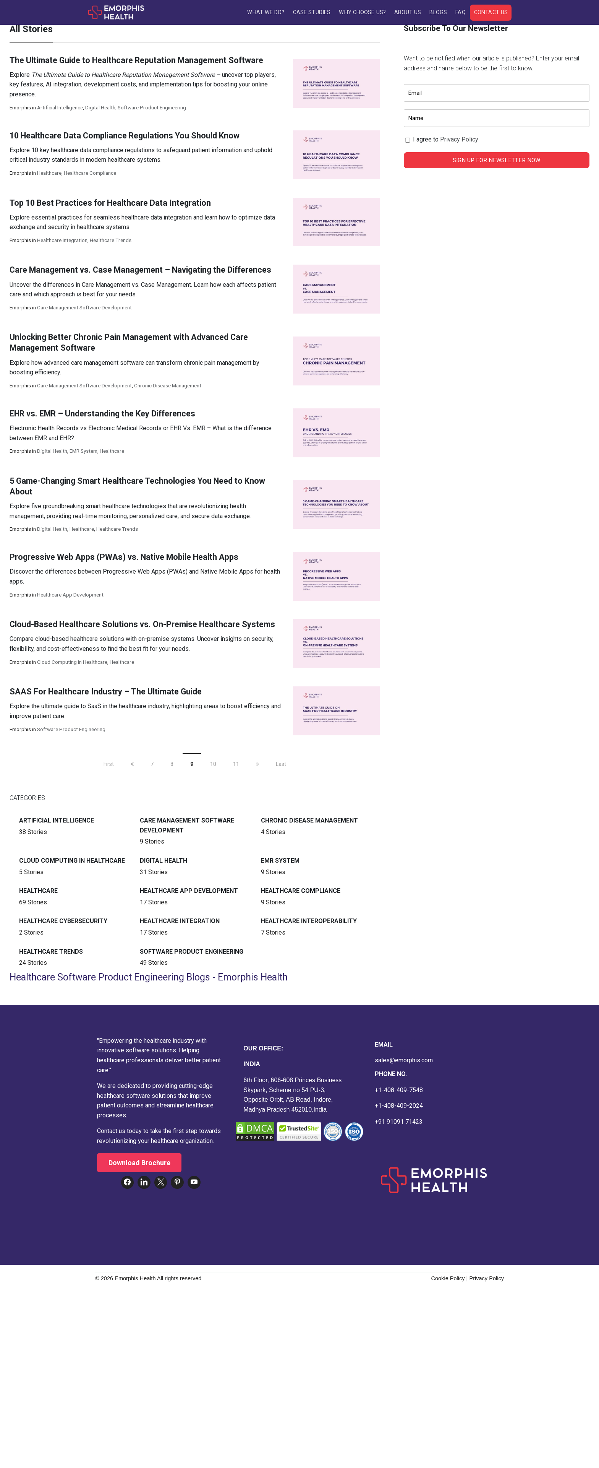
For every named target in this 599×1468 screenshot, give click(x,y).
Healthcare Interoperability (309, 922)
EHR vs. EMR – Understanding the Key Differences (102, 414)
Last (281, 765)
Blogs (438, 12)
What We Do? (265, 12)
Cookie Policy (448, 1280)
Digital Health (100, 109)
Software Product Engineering (152, 109)
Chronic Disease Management (167, 387)
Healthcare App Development (70, 596)
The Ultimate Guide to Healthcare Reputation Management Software (137, 61)
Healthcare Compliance (90, 174)
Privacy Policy (459, 141)
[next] (257, 765)
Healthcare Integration (62, 242)
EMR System (83, 452)
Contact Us (491, 12)
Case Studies (311, 12)
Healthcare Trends (110, 242)
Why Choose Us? (362, 12)
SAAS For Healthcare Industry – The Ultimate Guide (106, 693)
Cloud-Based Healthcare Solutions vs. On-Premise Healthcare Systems (142, 626)
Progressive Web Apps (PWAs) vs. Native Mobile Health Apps (124, 558)
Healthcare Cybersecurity (63, 922)
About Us (407, 12)
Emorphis (20, 109)
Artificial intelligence (60, 109)
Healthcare (49, 174)
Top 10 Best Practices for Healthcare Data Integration (110, 204)
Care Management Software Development (84, 309)
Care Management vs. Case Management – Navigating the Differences (140, 271)
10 (213, 765)
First (109, 765)
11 (236, 765)
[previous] (132, 765)
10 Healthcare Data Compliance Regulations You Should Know (125, 136)
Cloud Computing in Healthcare (72, 663)
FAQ (460, 12)
